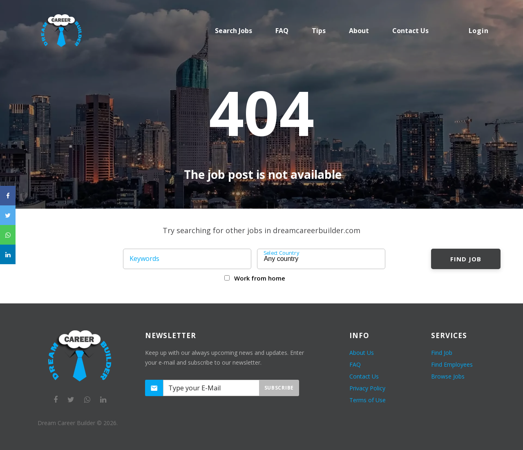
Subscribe (279, 387)
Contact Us (364, 376)
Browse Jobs (448, 376)
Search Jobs (233, 30)
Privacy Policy (367, 388)
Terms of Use (367, 400)
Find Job (465, 259)
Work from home (259, 278)
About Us (361, 352)
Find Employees (452, 364)
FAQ (281, 30)
